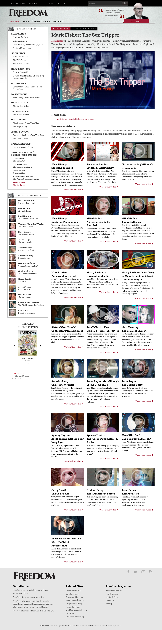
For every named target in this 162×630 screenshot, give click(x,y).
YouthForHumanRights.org (76, 610)
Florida (33, 3)
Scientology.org (72, 594)
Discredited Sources (28, 195)
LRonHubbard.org (73, 590)
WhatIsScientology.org (75, 600)
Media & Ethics (112, 597)
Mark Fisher (57, 41)
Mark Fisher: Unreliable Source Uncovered (75, 119)
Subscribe (50, 3)
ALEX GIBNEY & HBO (61, 28)
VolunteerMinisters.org (75, 616)
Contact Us (110, 600)
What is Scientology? (53, 21)
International (17, 3)
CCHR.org (70, 613)
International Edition (114, 590)
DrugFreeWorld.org (74, 603)
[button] (104, 78)
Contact (62, 3)
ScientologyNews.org (74, 597)
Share (37, 21)
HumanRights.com (73, 606)
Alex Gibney (133, 21)
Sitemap (109, 603)
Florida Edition (112, 594)
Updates (26, 21)
